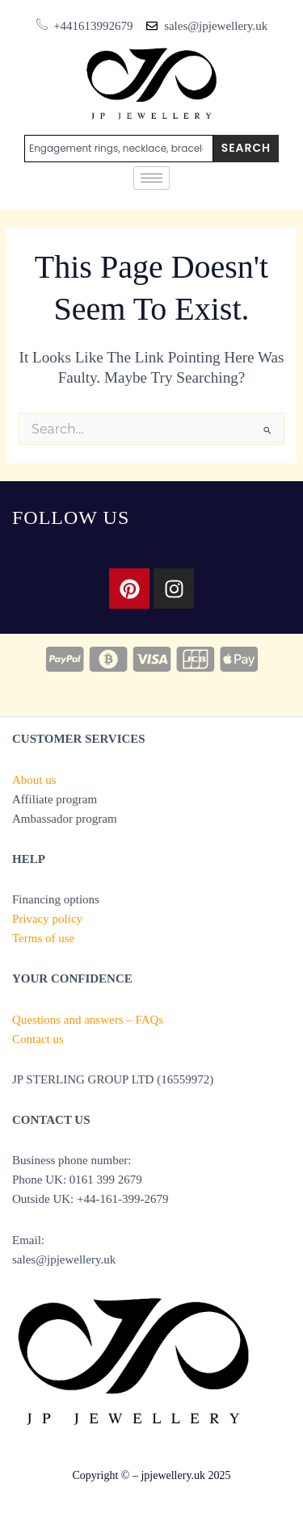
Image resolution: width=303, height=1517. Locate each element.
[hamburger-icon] (151, 178)
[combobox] (118, 148)
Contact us (38, 1039)
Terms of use (43, 938)
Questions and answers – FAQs (87, 1019)
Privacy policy (47, 918)
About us (34, 779)
